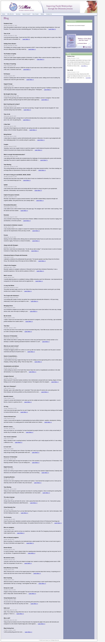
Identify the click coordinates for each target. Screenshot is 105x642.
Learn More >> (52, 29)
